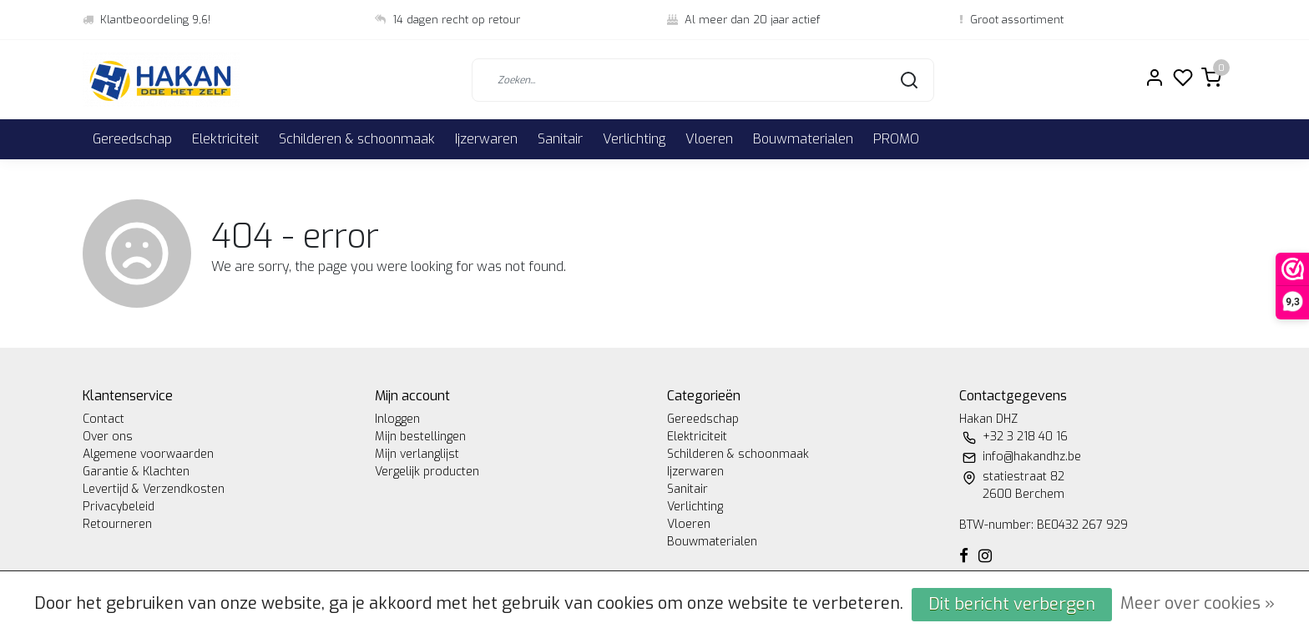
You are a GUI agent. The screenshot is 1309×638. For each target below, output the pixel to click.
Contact (103, 419)
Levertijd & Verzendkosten (154, 489)
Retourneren (117, 524)
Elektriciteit (225, 139)
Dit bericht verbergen (1011, 604)
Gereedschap (132, 139)
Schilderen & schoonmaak (357, 139)
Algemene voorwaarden (148, 454)
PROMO (896, 139)
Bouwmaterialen (803, 139)
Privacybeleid (118, 507)
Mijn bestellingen (420, 437)
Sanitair (560, 139)
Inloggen (397, 419)
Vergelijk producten (427, 472)
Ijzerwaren (486, 139)
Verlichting (634, 139)
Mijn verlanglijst (417, 454)
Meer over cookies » (1197, 603)
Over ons (108, 437)
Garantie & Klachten (136, 472)
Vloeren (709, 139)
